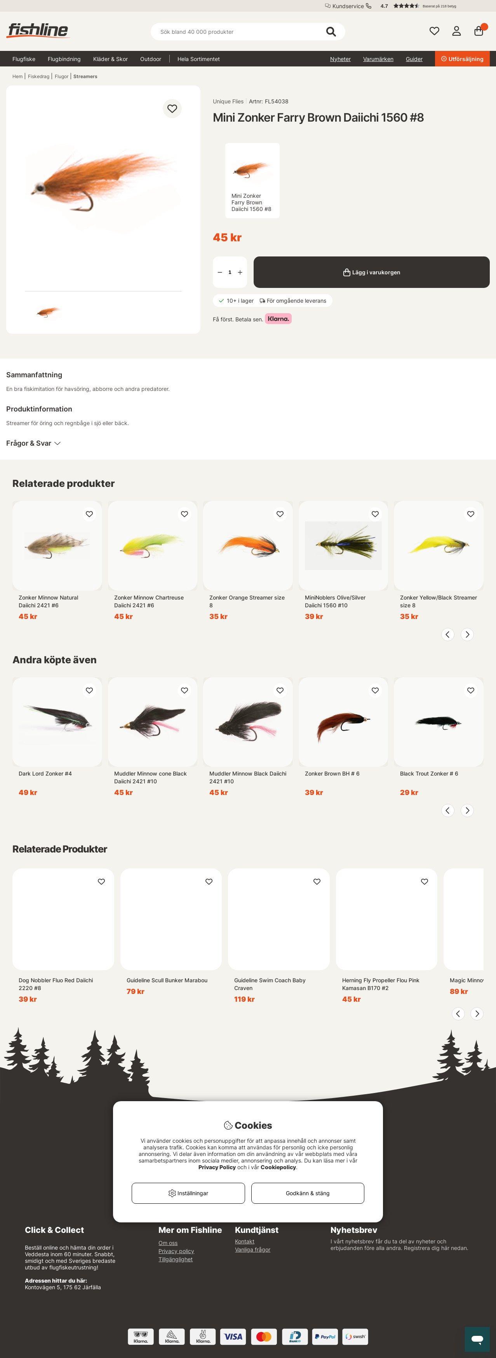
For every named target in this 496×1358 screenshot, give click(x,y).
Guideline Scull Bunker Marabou (167, 980)
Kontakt (244, 1241)
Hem (17, 76)
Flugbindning (64, 59)
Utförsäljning (462, 59)
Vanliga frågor (252, 1249)
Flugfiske (23, 59)
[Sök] (248, 31)
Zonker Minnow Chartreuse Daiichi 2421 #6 (149, 601)
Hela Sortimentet (199, 59)
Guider (414, 59)
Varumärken (378, 59)
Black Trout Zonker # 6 (429, 773)
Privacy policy (176, 1251)
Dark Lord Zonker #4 (45, 773)
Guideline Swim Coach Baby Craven (270, 984)
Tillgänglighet (175, 1259)
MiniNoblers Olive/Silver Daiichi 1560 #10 (335, 601)
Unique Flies (228, 101)
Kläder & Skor (110, 59)
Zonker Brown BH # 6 (332, 773)
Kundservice (348, 6)
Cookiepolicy (278, 1167)
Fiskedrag (38, 76)
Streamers (85, 76)
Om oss (168, 1242)
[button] (431, 6)
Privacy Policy (217, 1167)
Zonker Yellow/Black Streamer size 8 (438, 601)
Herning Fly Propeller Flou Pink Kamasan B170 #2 (380, 984)
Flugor (61, 76)
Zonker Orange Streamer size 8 (247, 601)
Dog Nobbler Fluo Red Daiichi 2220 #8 (56, 984)
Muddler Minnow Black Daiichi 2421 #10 (247, 777)
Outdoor (150, 59)
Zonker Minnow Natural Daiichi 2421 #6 (48, 601)
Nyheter (340, 59)
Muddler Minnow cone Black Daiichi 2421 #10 (150, 777)
